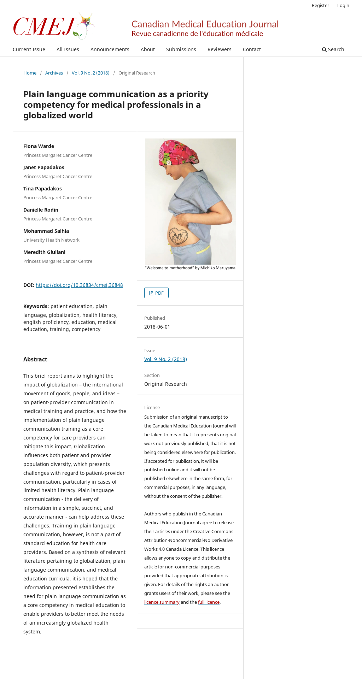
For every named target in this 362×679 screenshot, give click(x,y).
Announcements (109, 49)
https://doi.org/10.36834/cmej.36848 (79, 285)
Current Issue (29, 49)
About (148, 49)
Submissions (181, 49)
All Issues (68, 49)
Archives (54, 73)
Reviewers (220, 49)
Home (29, 73)
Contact (252, 49)
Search (333, 49)
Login (343, 5)
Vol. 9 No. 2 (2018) (91, 73)
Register (320, 5)
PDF (159, 293)
